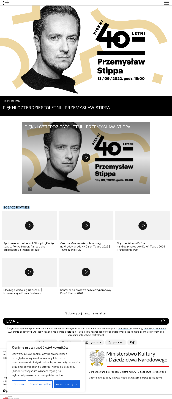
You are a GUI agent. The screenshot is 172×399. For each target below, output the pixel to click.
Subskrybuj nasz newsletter (86, 313)
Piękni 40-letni (11, 100)
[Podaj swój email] (54, 321)
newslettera (124, 328)
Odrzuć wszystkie (40, 384)
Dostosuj (19, 384)
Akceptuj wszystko (67, 384)
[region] (46, 367)
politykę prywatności (155, 328)
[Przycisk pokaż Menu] (166, 2)
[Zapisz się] (134, 321)
